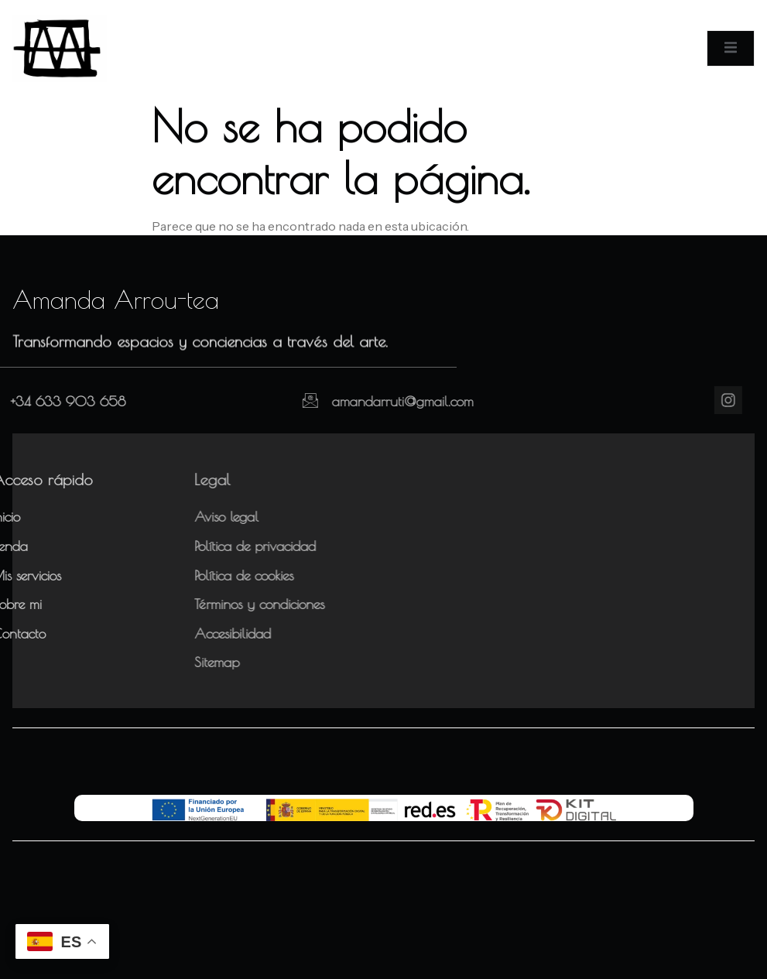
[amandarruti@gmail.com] (274, 400)
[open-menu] (731, 48)
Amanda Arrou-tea (115, 299)
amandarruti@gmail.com (366, 401)
